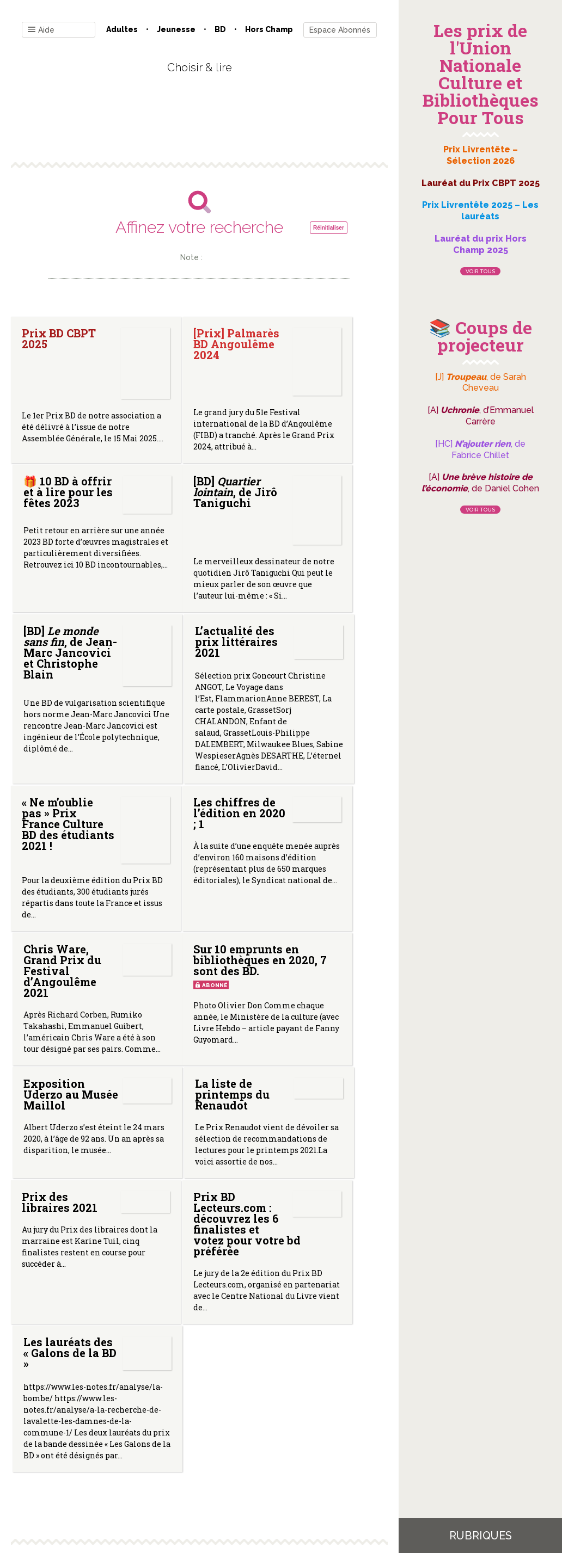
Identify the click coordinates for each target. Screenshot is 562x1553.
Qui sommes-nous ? (143, 1443)
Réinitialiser (328, 228)
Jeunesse (176, 29)
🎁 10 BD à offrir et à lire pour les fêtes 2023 (296, 360)
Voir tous (480, 271)
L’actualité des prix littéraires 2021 (314, 593)
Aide (41, 30)
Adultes (122, 29)
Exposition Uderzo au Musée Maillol (195, 1025)
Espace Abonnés (339, 30)
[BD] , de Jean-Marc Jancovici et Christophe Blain (195, 577)
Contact (76, 1443)
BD (220, 29)
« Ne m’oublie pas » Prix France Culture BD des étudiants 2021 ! (65, 836)
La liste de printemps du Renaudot (310, 998)
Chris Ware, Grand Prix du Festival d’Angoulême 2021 (323, 824)
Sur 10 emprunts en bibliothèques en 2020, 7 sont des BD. (68, 993)
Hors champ (269, 29)
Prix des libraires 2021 (59, 1153)
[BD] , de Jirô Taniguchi (51, 576)
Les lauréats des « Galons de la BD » (296, 1164)
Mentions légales (224, 1443)
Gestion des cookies (304, 1443)
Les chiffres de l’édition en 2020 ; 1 (176, 819)
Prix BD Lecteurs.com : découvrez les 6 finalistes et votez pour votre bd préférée (197, 1177)
